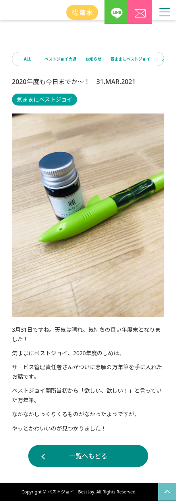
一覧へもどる (88, 456)
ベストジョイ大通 (60, 59)
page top (167, 492)
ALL (27, 59)
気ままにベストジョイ (130, 59)
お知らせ (93, 59)
